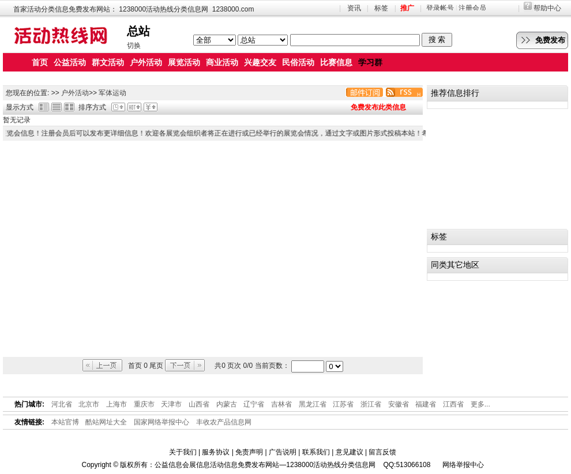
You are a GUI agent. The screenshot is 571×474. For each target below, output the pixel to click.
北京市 (88, 404)
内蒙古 (226, 404)
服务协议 (216, 452)
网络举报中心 (463, 465)
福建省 (425, 404)
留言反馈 (382, 452)
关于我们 (183, 452)
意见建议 (349, 452)
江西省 (453, 404)
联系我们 (316, 452)
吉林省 (281, 404)
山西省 (199, 404)
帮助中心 (547, 8)
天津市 (171, 404)
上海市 (116, 404)
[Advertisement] (111, 249)
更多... (480, 404)
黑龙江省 (312, 404)
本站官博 (65, 422)
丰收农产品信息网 (223, 422)
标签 (381, 8)
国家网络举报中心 (161, 422)
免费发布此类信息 (378, 107)
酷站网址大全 (106, 422)
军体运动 (112, 93)
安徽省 (398, 404)
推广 (407, 8)
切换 (134, 46)
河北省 (61, 404)
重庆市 (144, 404)
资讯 (354, 8)
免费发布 (550, 40)
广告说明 (282, 452)
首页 (40, 62)
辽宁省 (253, 404)
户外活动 (75, 93)
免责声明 (249, 452)
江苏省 (343, 404)
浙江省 (370, 404)
